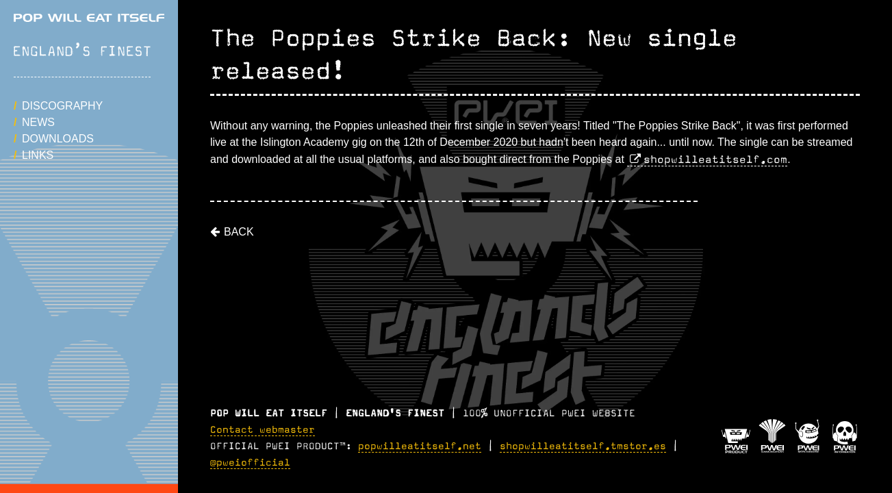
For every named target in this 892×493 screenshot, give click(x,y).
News (38, 122)
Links (37, 155)
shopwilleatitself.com (715, 160)
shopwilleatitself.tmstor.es (583, 446)
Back (239, 232)
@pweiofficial (250, 462)
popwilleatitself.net (419, 446)
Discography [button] (62, 106)
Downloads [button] (58, 138)
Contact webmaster (262, 430)
